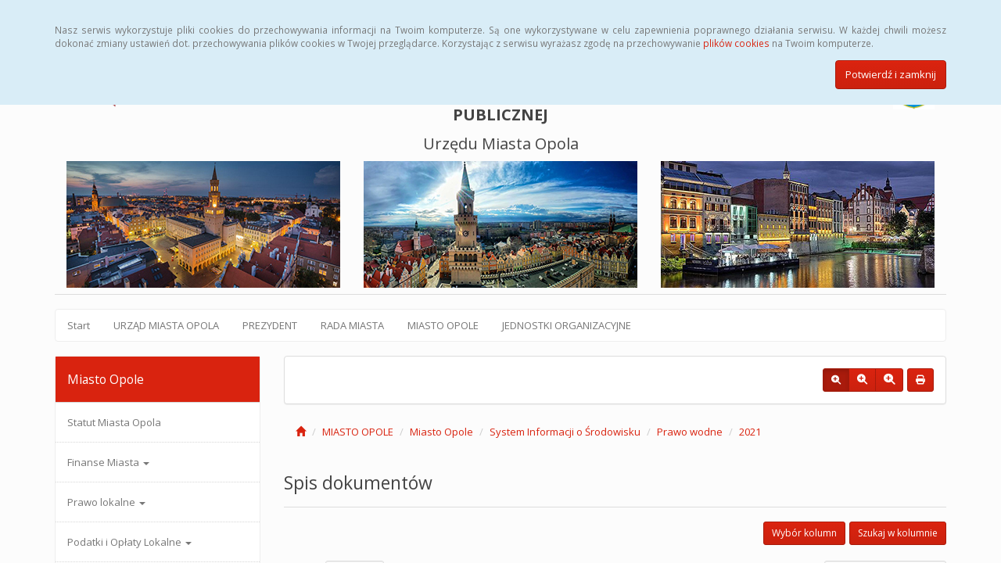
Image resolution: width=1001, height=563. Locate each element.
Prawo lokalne (106, 502)
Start (78, 325)
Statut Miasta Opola (114, 422)
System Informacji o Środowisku (565, 432)
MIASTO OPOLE (443, 325)
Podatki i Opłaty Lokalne (129, 542)
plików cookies (736, 43)
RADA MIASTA (352, 325)
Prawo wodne (690, 432)
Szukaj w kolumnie (898, 533)
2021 (750, 432)
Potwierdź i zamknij (890, 74)
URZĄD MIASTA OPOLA (166, 325)
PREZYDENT (269, 325)
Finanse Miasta (108, 462)
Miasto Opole (441, 432)
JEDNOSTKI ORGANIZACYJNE (566, 325)
